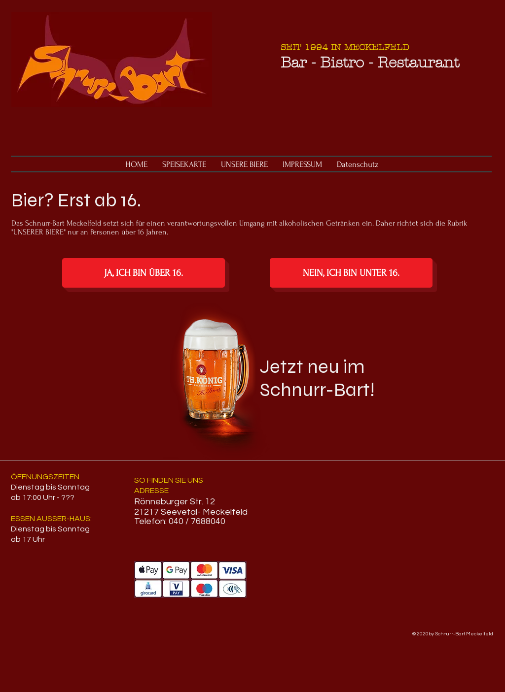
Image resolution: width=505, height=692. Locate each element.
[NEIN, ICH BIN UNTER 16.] (351, 273)
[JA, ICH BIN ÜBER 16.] (143, 273)
